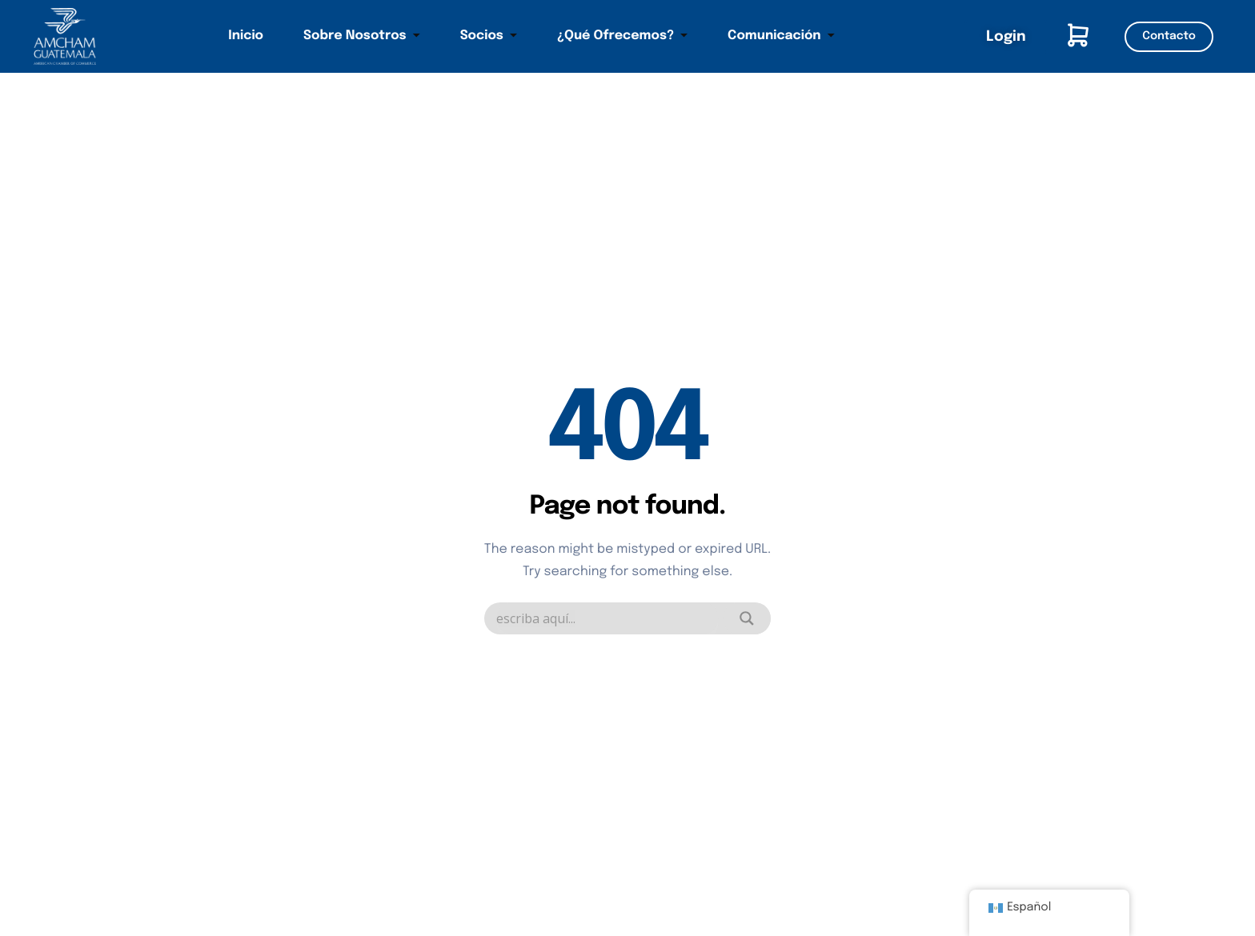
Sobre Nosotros (361, 36)
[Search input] (607, 618)
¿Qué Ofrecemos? (622, 36)
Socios (488, 36)
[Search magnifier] (747, 618)
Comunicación (781, 36)
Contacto (1169, 36)
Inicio (245, 36)
